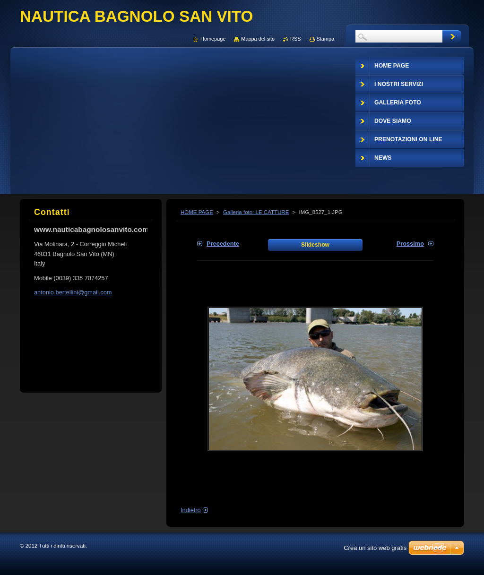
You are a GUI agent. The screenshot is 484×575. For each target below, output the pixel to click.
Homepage (212, 39)
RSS (295, 39)
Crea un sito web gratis (375, 547)
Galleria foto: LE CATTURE (256, 212)
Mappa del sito (258, 39)
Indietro (191, 510)
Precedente (223, 243)
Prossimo (410, 243)
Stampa (325, 39)
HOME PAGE (197, 212)
